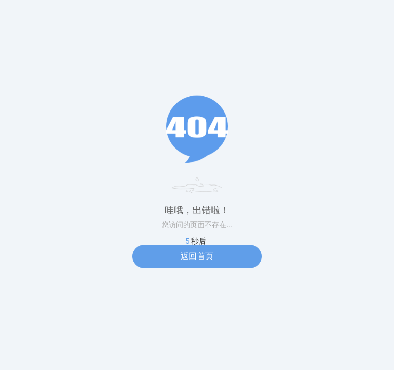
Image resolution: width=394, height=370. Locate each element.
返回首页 (197, 256)
